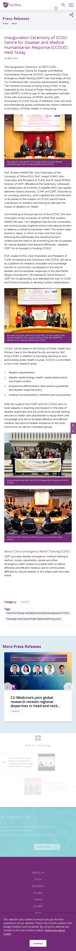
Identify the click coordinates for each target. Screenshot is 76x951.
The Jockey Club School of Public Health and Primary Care (33, 618)
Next (68, 687)
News (14, 23)
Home (5, 23)
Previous (7, 687)
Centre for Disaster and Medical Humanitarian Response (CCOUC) (37, 613)
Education (25, 602)
